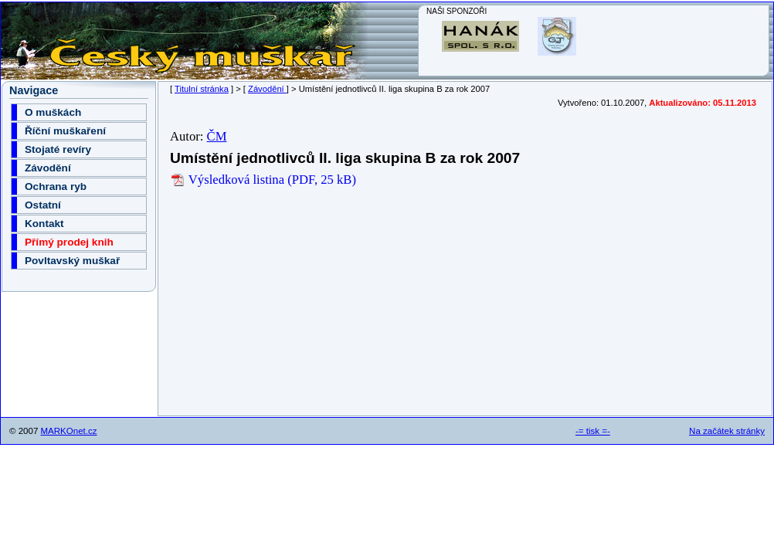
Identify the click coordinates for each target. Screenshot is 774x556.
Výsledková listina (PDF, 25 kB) (263, 179)
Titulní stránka (202, 88)
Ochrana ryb (56, 186)
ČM (217, 136)
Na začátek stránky (727, 431)
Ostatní (43, 205)
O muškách (53, 112)
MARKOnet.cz (69, 431)
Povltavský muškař (72, 260)
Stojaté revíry (58, 149)
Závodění (267, 88)
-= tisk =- (592, 431)
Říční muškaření (65, 131)
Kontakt (44, 223)
